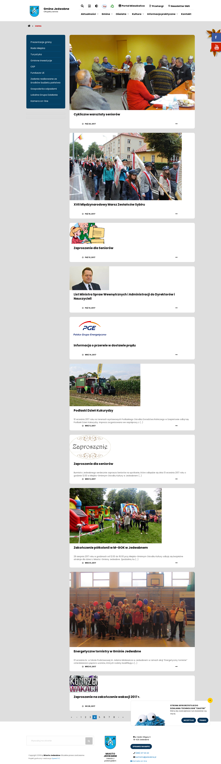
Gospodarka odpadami (44, 88)
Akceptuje (189, 720)
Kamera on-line (39, 101)
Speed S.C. (56, 758)
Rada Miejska (38, 48)
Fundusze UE (37, 72)
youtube (213, 51)
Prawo (203, 720)
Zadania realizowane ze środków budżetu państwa (45, 80)
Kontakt (186, 14)
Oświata (121, 14)
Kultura (136, 14)
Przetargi (156, 6)
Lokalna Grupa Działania (44, 95)
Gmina (106, 14)
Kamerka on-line (138, 761)
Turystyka (36, 54)
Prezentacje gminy (41, 42)
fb (213, 35)
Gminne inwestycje (41, 60)
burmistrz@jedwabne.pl (145, 757)
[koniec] (123, 717)
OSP (33, 66)
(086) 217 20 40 (142, 753)
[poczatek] (118, 717)
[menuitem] (89, 14)
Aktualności (88, 14)
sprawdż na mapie (141, 746)
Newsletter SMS (179, 6)
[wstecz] (77, 717)
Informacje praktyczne (161, 14)
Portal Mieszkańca (131, 5)
